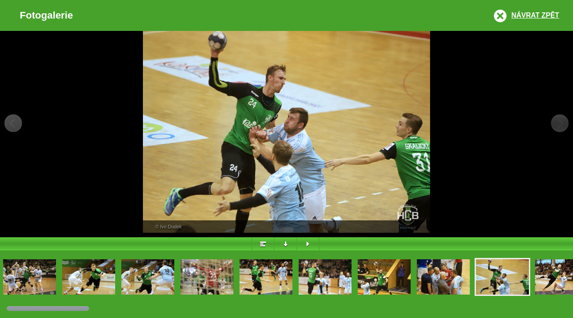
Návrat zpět (535, 15)
